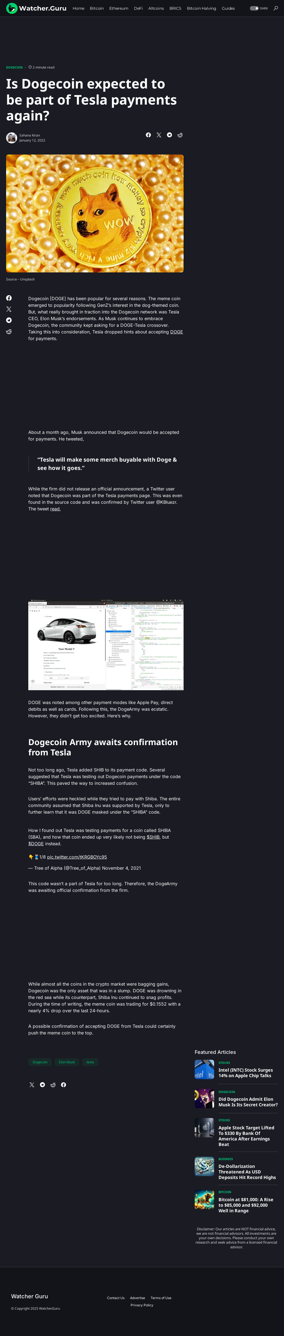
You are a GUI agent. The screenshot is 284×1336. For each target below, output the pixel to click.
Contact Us (116, 1298)
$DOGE (36, 843)
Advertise (137, 1298)
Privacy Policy (142, 1305)
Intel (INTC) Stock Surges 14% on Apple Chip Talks (246, 1072)
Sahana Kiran (29, 135)
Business (226, 1159)
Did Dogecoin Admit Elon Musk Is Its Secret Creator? (248, 1101)
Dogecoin (14, 67)
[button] (258, 8)
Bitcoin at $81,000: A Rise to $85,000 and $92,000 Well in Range (246, 1205)
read (55, 509)
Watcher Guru (29, 1296)
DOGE (176, 332)
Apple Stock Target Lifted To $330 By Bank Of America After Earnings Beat (246, 1136)
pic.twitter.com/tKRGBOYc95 (77, 857)
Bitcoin (225, 1192)
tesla (90, 1062)
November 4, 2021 (121, 868)
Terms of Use (161, 1298)
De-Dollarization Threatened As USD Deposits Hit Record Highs (247, 1171)
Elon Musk (67, 1062)
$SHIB (153, 837)
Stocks (224, 1063)
